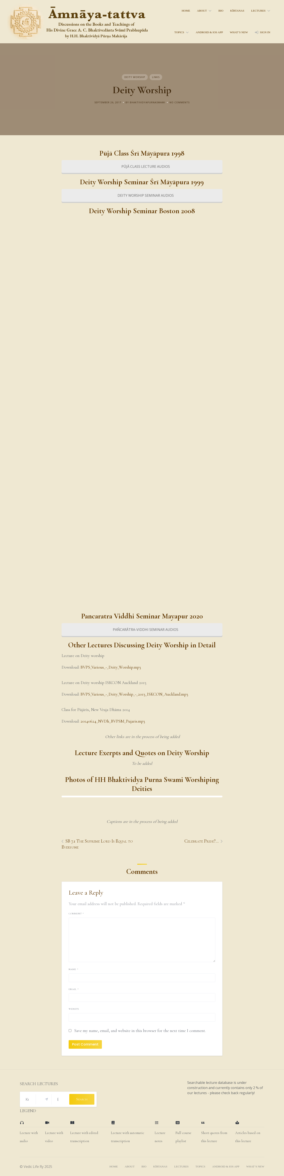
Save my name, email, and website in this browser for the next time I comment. (140, 1030)
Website (74, 1009)
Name (73, 969)
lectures (258, 10)
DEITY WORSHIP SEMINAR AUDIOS (142, 195)
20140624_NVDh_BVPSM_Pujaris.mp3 (112, 721)
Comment (76, 913)
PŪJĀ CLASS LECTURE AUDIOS (142, 166)
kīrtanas (237, 10)
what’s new (239, 32)
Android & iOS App (209, 32)
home (186, 10)
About (202, 10)
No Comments (179, 102)
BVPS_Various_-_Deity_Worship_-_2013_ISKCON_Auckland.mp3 (134, 694)
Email (74, 989)
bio (220, 10)
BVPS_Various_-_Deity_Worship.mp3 (110, 667)
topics (179, 32)
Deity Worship (134, 77)
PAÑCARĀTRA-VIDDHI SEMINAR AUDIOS (142, 629)
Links (156, 77)
